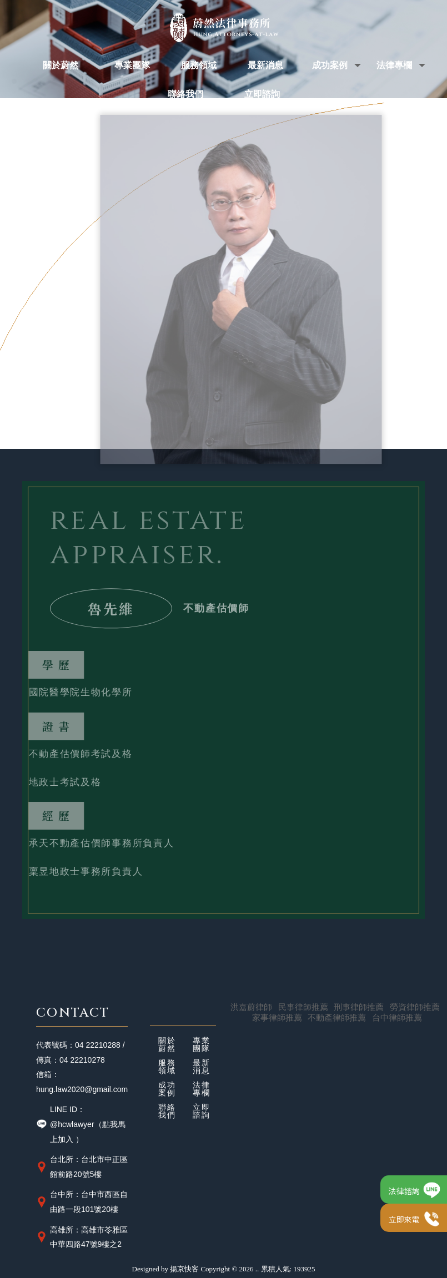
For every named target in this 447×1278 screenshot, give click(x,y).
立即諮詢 (201, 1111)
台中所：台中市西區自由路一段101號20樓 (82, 1202)
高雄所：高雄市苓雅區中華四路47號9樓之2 (82, 1237)
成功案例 (167, 1089)
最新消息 (201, 1067)
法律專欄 (201, 1089)
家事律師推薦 (277, 1017)
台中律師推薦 (397, 1017)
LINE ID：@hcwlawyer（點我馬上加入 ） (80, 1124)
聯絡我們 (167, 1111)
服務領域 (167, 1067)
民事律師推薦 (303, 1007)
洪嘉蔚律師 (251, 1007)
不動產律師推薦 (337, 1017)
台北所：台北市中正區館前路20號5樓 (82, 1167)
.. (257, 1269)
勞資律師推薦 (415, 1007)
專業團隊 (201, 1045)
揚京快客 (184, 1269)
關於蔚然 (167, 1045)
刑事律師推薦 (359, 1007)
